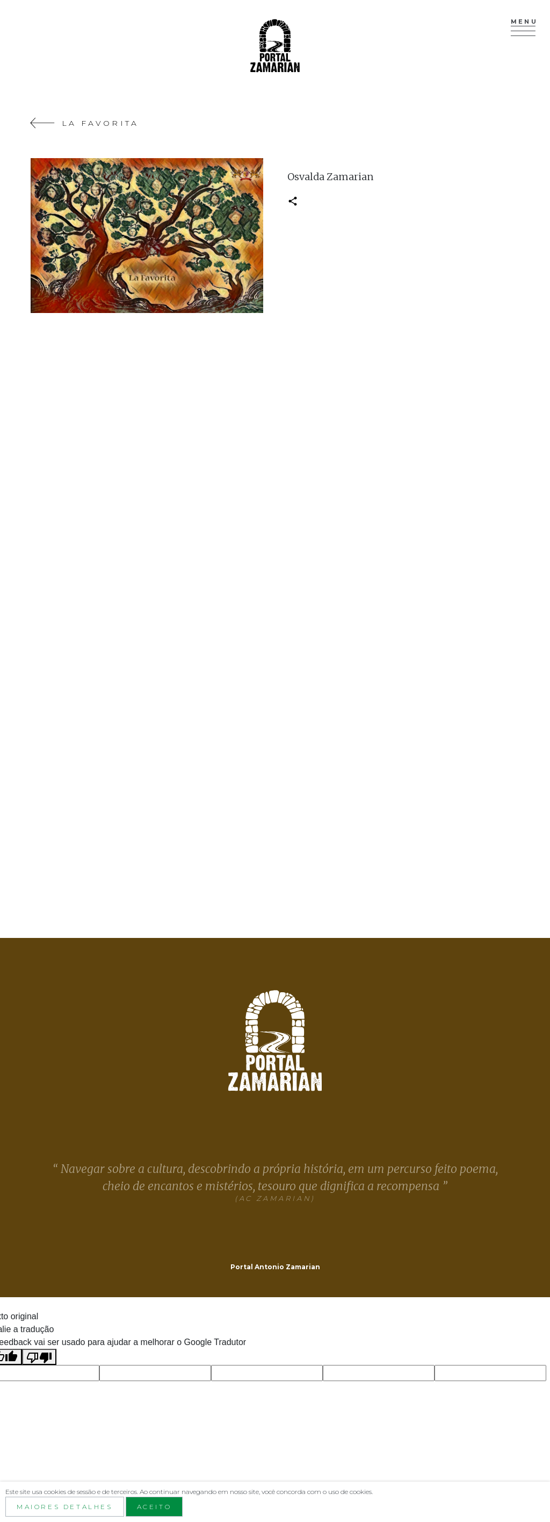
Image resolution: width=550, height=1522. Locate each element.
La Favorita (85, 123)
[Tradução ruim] (39, 1357)
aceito (154, 1507)
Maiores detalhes (65, 1507)
